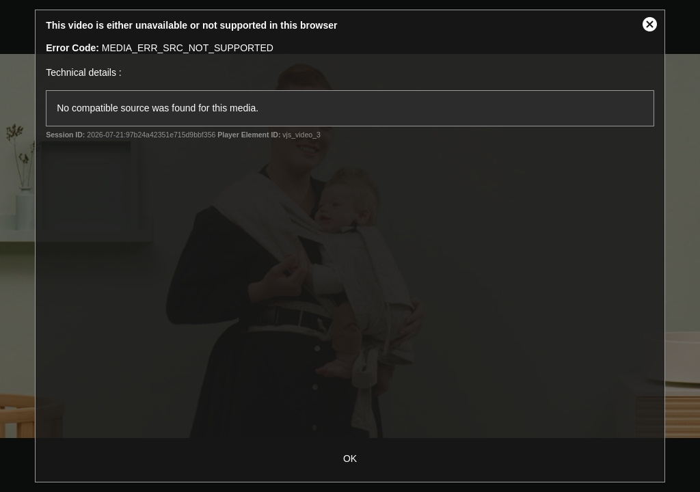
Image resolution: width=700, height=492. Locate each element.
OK (350, 458)
